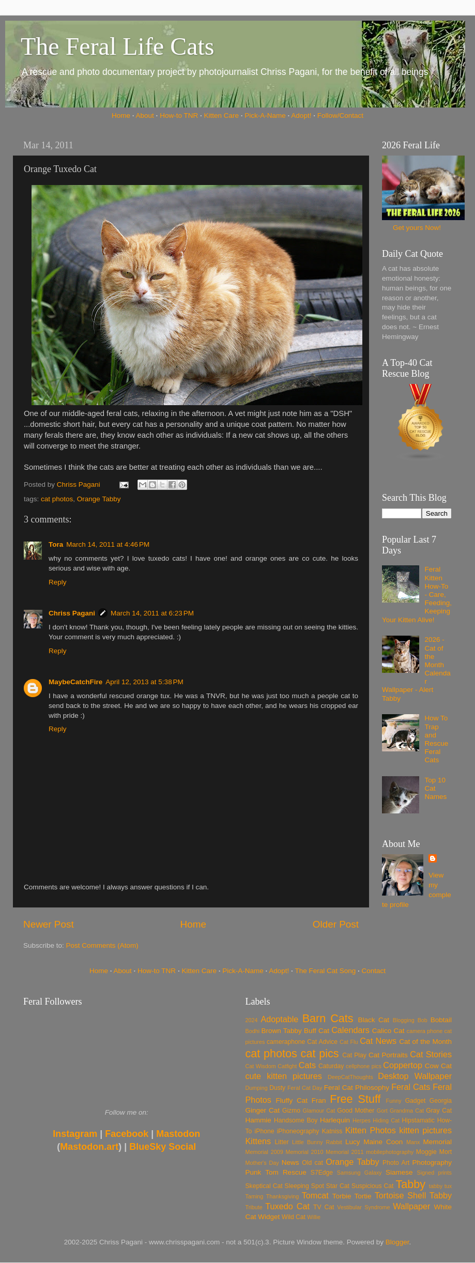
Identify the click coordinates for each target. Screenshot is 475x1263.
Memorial (437, 1142)
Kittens (258, 1141)
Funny (394, 1101)
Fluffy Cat (291, 1100)
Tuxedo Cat (287, 1206)
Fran (319, 1100)
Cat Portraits (388, 1055)
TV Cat (323, 1207)
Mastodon (178, 1134)
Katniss (332, 1131)
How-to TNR (179, 115)
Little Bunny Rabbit (317, 1142)
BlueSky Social (162, 1147)
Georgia (441, 1100)
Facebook (126, 1134)
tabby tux (440, 1186)
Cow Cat (438, 1066)
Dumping (257, 1088)
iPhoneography (298, 1131)
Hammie (258, 1120)
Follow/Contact (340, 115)
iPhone (264, 1131)
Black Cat (373, 1020)
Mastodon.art (89, 1147)
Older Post (336, 924)
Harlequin (335, 1120)
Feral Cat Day (304, 1088)
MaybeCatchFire (75, 682)
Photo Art (395, 1162)
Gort (382, 1110)
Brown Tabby (282, 1031)
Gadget (415, 1100)
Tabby (410, 1184)
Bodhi (253, 1031)
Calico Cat (388, 1031)
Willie (313, 1217)
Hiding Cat (386, 1120)
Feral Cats (410, 1086)
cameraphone (286, 1041)
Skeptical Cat (264, 1186)
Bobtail (441, 1020)
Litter (282, 1142)
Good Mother (355, 1110)
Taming (255, 1196)
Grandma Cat (407, 1110)
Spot (317, 1186)
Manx (413, 1142)
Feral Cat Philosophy (356, 1087)
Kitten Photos (370, 1130)
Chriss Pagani (72, 613)
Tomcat (315, 1195)
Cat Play (354, 1055)
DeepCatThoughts (350, 1077)
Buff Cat (316, 1031)
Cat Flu (349, 1042)
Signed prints (434, 1172)
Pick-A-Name (265, 115)
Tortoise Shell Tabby (413, 1195)
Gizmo (291, 1110)
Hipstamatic (418, 1120)
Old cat (312, 1162)
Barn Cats (328, 1018)
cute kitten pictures (284, 1076)
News (290, 1162)
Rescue (295, 1172)
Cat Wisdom (261, 1066)
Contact (374, 971)
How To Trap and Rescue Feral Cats (436, 739)
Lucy (352, 1142)
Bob (422, 1020)
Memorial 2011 (344, 1152)
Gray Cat (439, 1110)
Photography (432, 1162)
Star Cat (337, 1186)
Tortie (363, 1196)
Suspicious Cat (372, 1186)
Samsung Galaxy (359, 1172)
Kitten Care (221, 115)
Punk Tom (262, 1172)
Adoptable (279, 1019)
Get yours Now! (417, 228)
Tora (56, 544)
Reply (58, 582)
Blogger (397, 1242)
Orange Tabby (99, 499)
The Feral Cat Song (325, 971)
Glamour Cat (319, 1110)
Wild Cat (293, 1217)
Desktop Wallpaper (415, 1076)
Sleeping (297, 1186)
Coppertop (402, 1065)
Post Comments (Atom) (102, 945)
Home (121, 115)
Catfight (287, 1066)
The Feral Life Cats (117, 46)
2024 (252, 1020)
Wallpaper (411, 1206)
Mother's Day (262, 1163)
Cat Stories (431, 1054)
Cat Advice (322, 1041)
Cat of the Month (425, 1041)
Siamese (399, 1172)
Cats (307, 1065)
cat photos (57, 499)
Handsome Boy (295, 1120)
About (145, 115)
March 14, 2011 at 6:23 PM (152, 613)
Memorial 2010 (304, 1152)
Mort (445, 1152)
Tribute (254, 1207)
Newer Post (48, 924)
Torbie (341, 1196)
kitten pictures (425, 1130)
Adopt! (301, 115)
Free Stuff (355, 1098)
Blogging (404, 1020)
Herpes (362, 1120)
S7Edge (322, 1172)
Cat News (378, 1040)
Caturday (331, 1066)
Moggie (426, 1152)
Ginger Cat (263, 1110)
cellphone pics (363, 1066)
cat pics (320, 1053)
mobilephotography (389, 1152)
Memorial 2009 (264, 1152)
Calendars (350, 1030)
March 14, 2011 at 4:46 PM (107, 544)
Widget (269, 1217)
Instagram (75, 1134)
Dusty (277, 1087)
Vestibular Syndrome (363, 1207)
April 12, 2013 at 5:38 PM (144, 682)
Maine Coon (383, 1142)
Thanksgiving (282, 1196)
